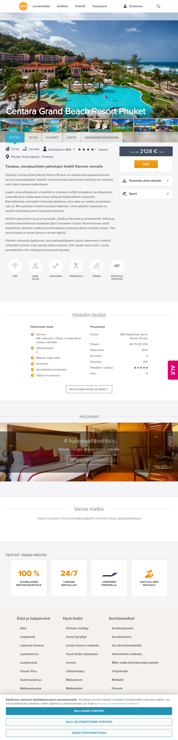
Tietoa (33, 137)
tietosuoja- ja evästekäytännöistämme (116, 703)
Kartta (72, 137)
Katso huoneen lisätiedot (89, 460)
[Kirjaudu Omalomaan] (133, 6)
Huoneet (52, 137)
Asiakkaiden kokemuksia (101, 137)
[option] (89, 69)
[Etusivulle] (23, 6)
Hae (146, 164)
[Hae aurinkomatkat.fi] (158, 6)
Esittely (14, 137)
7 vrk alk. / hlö (146, 152)
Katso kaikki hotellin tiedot (88, 389)
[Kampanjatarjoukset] (173, 370)
